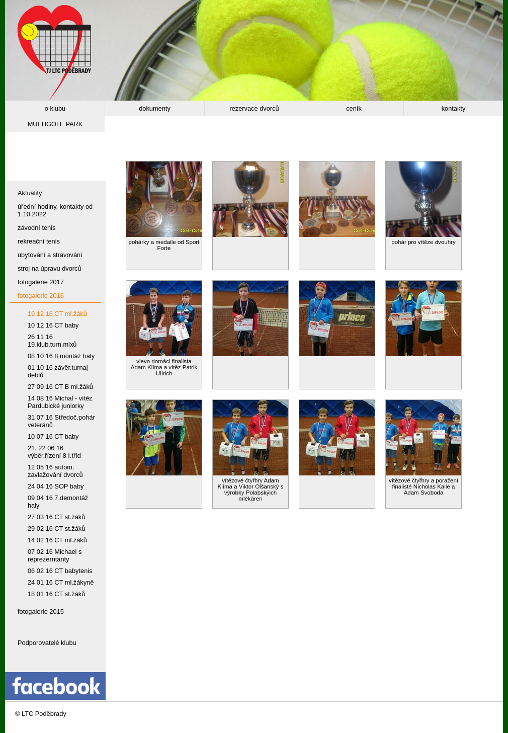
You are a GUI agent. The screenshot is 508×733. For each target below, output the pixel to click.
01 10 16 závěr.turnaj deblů (58, 371)
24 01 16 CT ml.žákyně (61, 582)
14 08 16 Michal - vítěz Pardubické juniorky (60, 402)
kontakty (454, 108)
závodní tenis (36, 227)
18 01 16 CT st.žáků (56, 594)
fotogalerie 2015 (41, 611)
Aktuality (30, 193)
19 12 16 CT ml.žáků (57, 313)
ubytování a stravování (50, 255)
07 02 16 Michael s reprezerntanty (54, 555)
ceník (354, 108)
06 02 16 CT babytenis (60, 571)
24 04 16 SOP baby (55, 486)
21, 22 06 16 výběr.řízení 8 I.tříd (54, 451)
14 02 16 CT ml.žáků (57, 540)
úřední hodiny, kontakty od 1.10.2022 (55, 210)
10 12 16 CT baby (53, 325)
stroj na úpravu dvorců (49, 268)
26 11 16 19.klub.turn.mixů (52, 340)
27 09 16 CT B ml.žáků (60, 386)
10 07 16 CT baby (53, 436)
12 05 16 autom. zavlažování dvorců (55, 470)
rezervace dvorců (254, 108)
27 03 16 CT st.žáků (56, 517)
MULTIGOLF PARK (55, 124)
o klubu (55, 108)
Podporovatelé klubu (47, 642)
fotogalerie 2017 (41, 282)
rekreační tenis (39, 241)
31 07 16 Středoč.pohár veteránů (61, 421)
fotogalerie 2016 (41, 295)
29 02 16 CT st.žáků (56, 528)
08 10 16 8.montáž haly (61, 356)
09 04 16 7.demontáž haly (58, 501)
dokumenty (155, 108)
